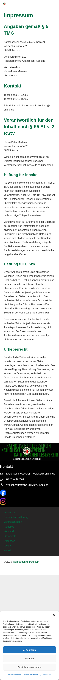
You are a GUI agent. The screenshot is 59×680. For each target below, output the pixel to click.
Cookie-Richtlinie (14, 674)
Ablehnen (29, 658)
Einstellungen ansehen (30, 667)
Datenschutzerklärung (32, 674)
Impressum (47, 674)
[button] (54, 615)
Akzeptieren (29, 650)
